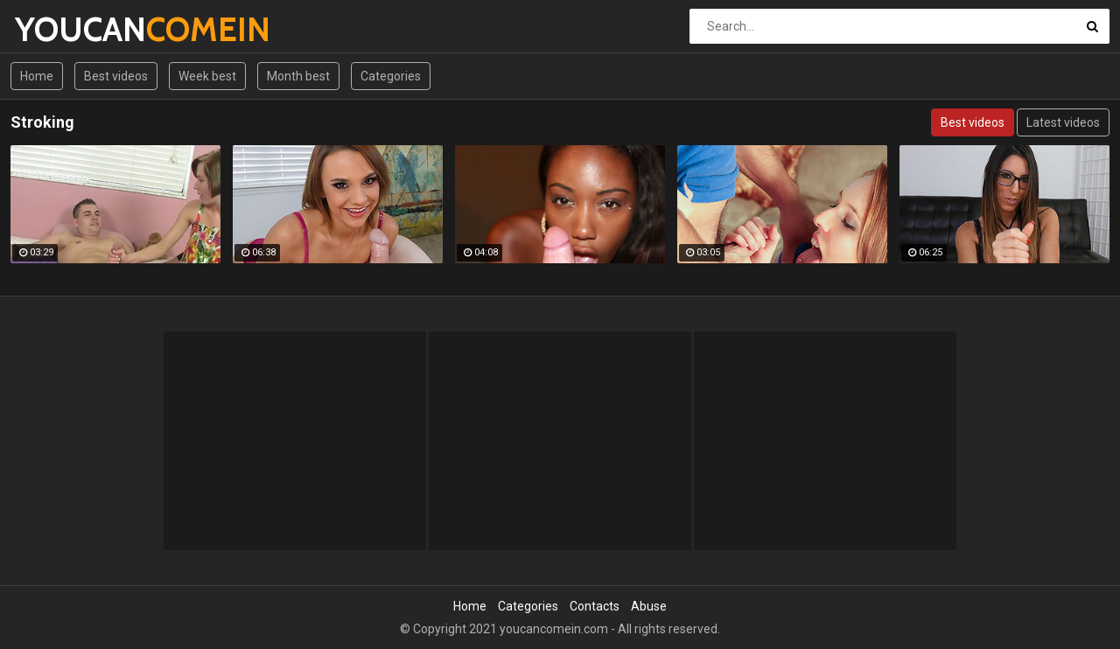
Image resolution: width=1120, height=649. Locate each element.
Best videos (116, 76)
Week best (207, 76)
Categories (390, 76)
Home (36, 76)
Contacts (595, 606)
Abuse (649, 606)
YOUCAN (61, 29)
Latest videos (1063, 122)
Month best (298, 76)
